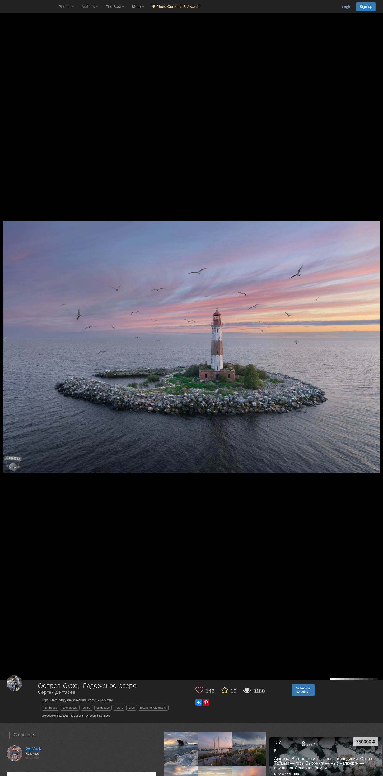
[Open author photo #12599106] (215, 749)
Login (346, 7)
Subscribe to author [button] (303, 690)
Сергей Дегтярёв (56, 692)
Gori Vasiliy (33, 748)
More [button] (138, 6)
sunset (87, 707)
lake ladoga (69, 707)
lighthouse (50, 707)
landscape (103, 707)
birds (131, 707)
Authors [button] (90, 6)
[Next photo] (378, 339)
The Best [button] (115, 6)
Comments (24, 734)
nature (119, 707)
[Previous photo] (5, 339)
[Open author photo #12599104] (249, 749)
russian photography (153, 707)
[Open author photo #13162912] (181, 749)
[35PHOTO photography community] (29, 6)
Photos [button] (66, 6)
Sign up (365, 6)
